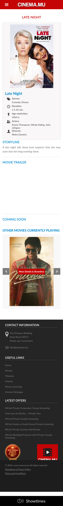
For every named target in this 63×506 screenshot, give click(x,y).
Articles (9, 381)
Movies (9, 370)
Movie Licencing (13, 386)
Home (8, 365)
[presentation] (6, 271)
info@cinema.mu (19, 347)
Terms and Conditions (15, 473)
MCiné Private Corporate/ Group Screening (27, 408)
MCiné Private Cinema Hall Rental (22, 429)
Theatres (9, 375)
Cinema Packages (14, 392)
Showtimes (35, 501)
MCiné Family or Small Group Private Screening (29, 424)
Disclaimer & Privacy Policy (18, 469)
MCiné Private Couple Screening (21, 418)
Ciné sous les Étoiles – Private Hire (23, 413)
